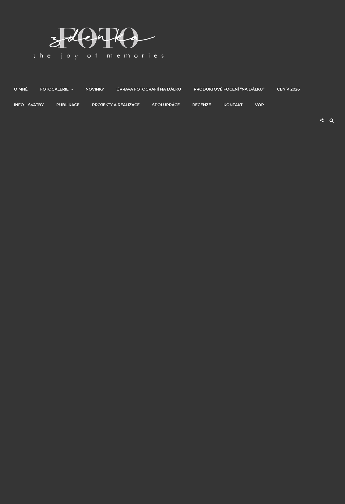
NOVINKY (95, 89)
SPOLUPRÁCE (166, 104)
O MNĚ (21, 89)
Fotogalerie (57, 89)
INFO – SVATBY (29, 104)
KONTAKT (232, 104)
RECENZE (201, 104)
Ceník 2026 (288, 89)
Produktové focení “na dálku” (229, 89)
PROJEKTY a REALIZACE (116, 104)
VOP (259, 104)
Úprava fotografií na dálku (148, 89)
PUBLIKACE (67, 104)
